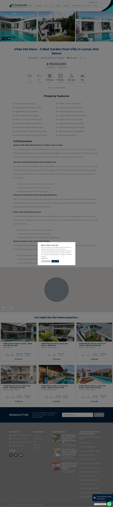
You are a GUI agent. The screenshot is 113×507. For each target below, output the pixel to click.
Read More (44, 258)
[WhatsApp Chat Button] (109, 504)
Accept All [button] (55, 261)
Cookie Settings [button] (46, 261)
